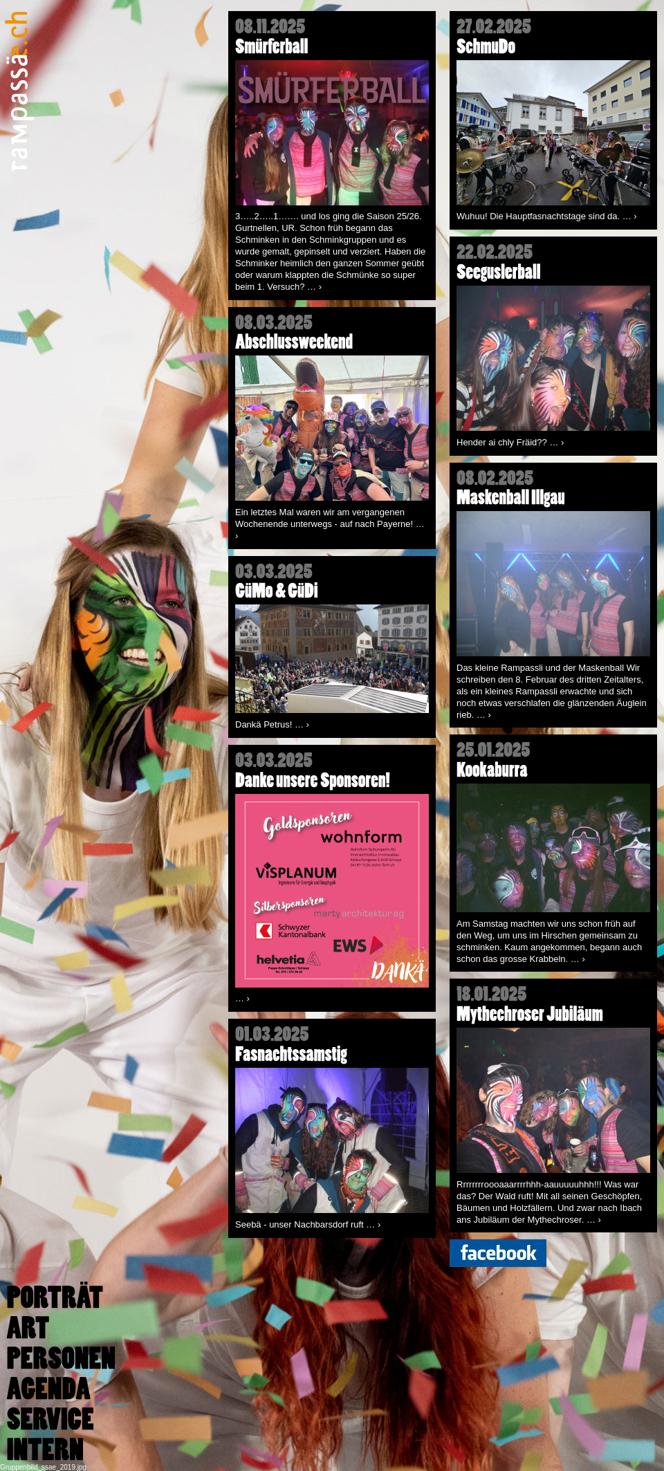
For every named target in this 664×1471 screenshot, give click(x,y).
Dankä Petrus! (272, 724)
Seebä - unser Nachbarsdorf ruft (307, 1224)
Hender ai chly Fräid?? (510, 442)
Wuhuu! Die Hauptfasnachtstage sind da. (546, 216)
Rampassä (20, 91)
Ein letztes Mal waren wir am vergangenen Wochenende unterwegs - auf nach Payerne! (330, 524)
